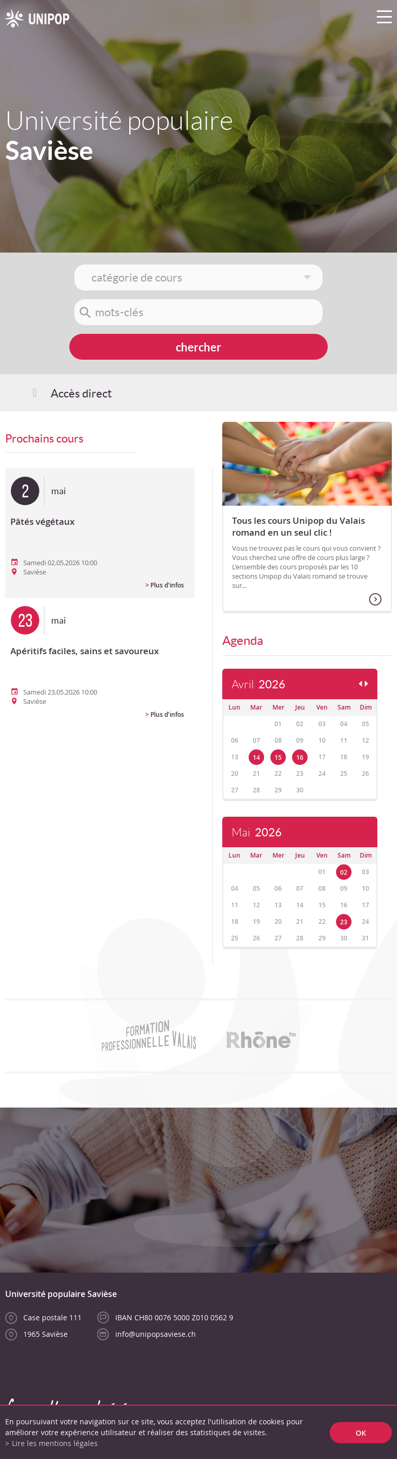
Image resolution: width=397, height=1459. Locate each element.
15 (278, 757)
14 (256, 757)
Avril (258, 684)
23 (343, 922)
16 (299, 757)
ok (361, 1432)
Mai (257, 832)
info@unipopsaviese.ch (155, 1334)
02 (343, 872)
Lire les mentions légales (55, 1443)
